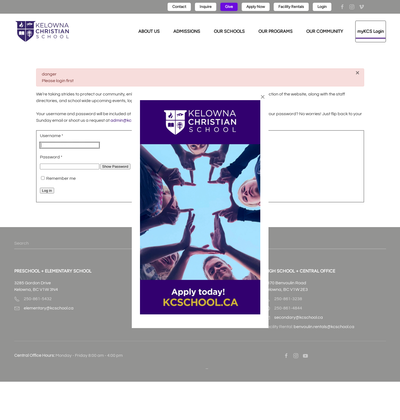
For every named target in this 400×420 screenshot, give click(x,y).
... (207, 367)
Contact (179, 6)
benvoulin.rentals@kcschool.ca (324, 327)
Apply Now (255, 6)
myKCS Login (370, 31)
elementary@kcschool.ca (49, 308)
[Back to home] (42, 31)
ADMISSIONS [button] (186, 31)
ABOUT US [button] (149, 31)
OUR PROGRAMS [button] (275, 31)
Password (51, 157)
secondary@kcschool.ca (298, 317)
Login (322, 6)
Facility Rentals (291, 6)
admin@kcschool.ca (130, 120)
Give (229, 6)
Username (51, 136)
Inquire (206, 6)
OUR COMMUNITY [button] (324, 31)
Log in (47, 191)
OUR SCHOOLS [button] (229, 31)
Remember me (61, 178)
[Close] (357, 73)
